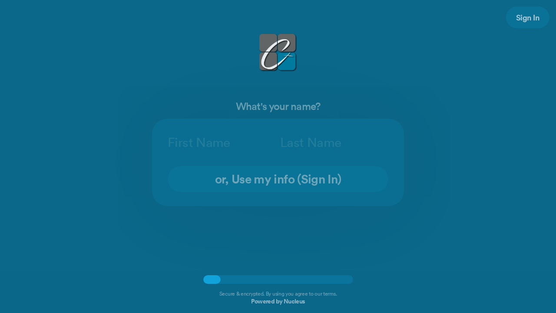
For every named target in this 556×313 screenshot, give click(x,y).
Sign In (528, 17)
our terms (324, 293)
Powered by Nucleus (278, 301)
